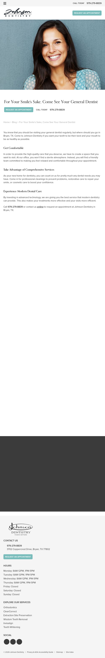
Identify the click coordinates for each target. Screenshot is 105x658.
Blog (14, 122)
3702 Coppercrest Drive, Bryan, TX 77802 (28, 549)
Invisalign (8, 623)
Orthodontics (10, 607)
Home (6, 122)
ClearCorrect (10, 611)
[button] (6, 642)
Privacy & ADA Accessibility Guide (40, 652)
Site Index (70, 652)
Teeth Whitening (11, 627)
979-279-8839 (15, 207)
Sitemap (59, 652)
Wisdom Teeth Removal (15, 619)
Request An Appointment (87, 13)
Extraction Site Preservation (17, 615)
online (40, 207)
